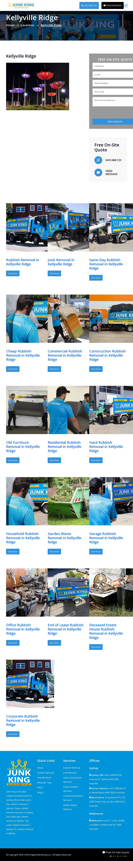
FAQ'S (40, 787)
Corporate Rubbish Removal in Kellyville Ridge (23, 720)
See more (12, 273)
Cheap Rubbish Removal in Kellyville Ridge (23, 355)
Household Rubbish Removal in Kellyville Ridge (23, 538)
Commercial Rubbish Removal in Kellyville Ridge (65, 355)
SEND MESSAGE (113, 5)
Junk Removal (70, 772)
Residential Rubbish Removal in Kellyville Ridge (64, 446)
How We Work (44, 777)
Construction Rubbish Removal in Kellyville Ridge (107, 355)
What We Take (44, 782)
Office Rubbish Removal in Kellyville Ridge (23, 629)
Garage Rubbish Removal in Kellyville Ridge (106, 538)
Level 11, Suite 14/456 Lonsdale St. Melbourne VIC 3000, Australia (106, 824)
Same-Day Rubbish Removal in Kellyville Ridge (106, 264)
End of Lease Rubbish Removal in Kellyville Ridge (66, 629)
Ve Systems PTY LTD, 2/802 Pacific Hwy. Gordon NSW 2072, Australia (107, 801)
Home (10, 25)
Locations (27, 25)
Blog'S (40, 792)
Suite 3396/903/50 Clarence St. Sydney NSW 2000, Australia (105, 779)
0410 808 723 (89, 5)
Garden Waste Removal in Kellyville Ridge (64, 538)
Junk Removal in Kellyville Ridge (61, 261)
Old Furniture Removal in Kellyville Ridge (23, 446)
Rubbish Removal (45, 772)
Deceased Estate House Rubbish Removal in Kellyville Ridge (106, 631)
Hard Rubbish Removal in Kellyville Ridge (106, 446)
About (40, 767)
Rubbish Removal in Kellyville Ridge (22, 261)
